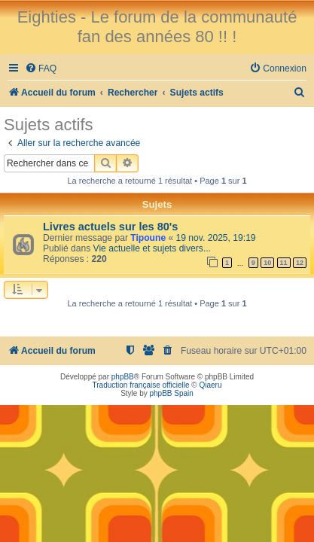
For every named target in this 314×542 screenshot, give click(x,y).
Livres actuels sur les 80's (110, 227)
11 (284, 262)
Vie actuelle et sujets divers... (152, 248)
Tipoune (148, 238)
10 (267, 262)
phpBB (122, 377)
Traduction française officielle (141, 385)
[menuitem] (40, 69)
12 (299, 262)
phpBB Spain (171, 393)
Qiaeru (210, 385)
